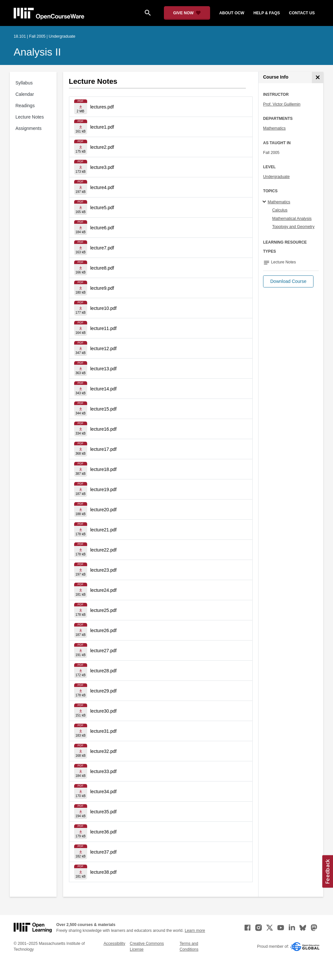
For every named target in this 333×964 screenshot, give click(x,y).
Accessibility (114, 943)
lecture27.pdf (103, 650)
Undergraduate (276, 176)
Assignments (29, 128)
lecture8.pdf (102, 268)
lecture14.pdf (103, 388)
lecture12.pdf (103, 348)
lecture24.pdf (103, 590)
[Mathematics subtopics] (265, 202)
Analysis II (37, 52)
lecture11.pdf (103, 328)
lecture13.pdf (103, 368)
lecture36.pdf (103, 831)
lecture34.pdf (103, 791)
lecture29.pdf (103, 690)
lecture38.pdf (103, 872)
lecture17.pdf (103, 449)
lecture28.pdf (103, 670)
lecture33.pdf (103, 771)
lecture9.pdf (102, 288)
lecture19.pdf (103, 489)
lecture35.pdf (103, 811)
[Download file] (80, 106)
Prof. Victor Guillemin (281, 104)
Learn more (195, 930)
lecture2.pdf (102, 147)
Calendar (25, 94)
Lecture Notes (30, 117)
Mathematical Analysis (292, 218)
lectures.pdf (102, 106)
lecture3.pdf (102, 167)
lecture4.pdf (102, 187)
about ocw (231, 13)
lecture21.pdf (103, 529)
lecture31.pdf (103, 731)
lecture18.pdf (103, 469)
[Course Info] (317, 77)
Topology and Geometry (293, 226)
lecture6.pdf (102, 227)
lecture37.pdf (103, 852)
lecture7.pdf (102, 247)
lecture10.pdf (103, 308)
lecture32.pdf (103, 751)
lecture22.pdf (103, 549)
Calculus (279, 210)
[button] (288, 281)
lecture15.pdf (103, 409)
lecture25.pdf (103, 610)
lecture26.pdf (103, 630)
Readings (25, 105)
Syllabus (24, 82)
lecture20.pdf (103, 509)
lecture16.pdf (103, 429)
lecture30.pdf (103, 711)
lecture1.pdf (102, 127)
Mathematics (274, 128)
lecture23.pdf (103, 570)
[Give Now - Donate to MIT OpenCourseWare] (187, 13)
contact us (302, 13)
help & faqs (266, 13)
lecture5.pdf (102, 207)
